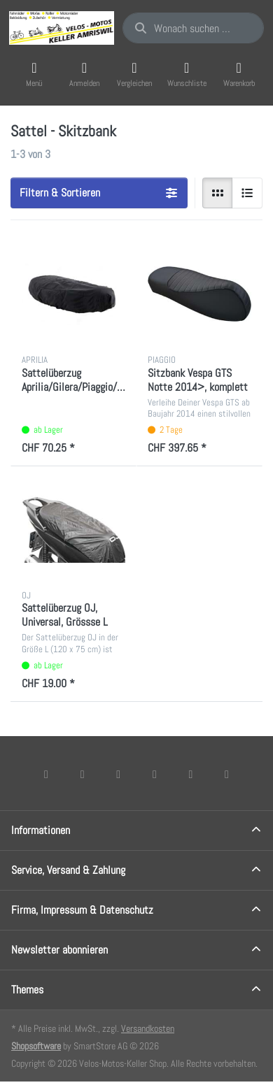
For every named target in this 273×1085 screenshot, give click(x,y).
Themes (27, 989)
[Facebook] (46, 774)
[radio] (217, 193)
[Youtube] (191, 774)
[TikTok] (154, 774)
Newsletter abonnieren (59, 949)
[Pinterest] (226, 774)
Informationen (40, 830)
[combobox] (193, 28)
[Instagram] (118, 774)
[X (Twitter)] (82, 774)
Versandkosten (147, 1028)
